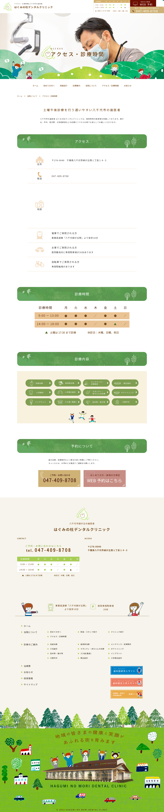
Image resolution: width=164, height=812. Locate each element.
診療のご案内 (31, 644)
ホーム (35, 85)
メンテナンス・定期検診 (121, 644)
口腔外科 (53, 658)
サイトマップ (31, 684)
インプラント (116, 653)
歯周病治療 (85, 644)
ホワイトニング (117, 649)
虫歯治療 (53, 644)
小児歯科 (53, 649)
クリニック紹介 (117, 632)
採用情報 (28, 678)
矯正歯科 (84, 658)
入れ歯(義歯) (86, 653)
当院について (91, 85)
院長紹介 (63, 85)
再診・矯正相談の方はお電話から (147, 10)
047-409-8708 (60, 176)
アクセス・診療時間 (110, 85)
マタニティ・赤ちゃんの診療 (92, 649)
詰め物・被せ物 (56, 653)
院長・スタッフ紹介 (89, 632)
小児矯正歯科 (116, 658)
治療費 (27, 665)
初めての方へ (49, 85)
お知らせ (127, 85)
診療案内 (76, 85)
